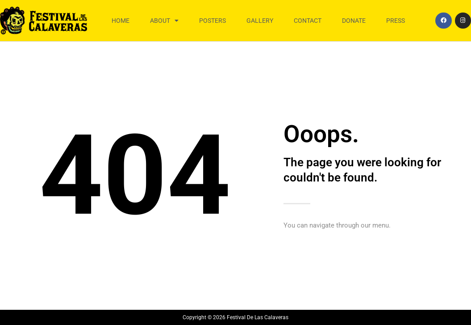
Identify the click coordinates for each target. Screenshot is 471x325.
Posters (212, 20)
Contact (307, 20)
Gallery (259, 20)
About (164, 20)
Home (120, 20)
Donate (354, 20)
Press (395, 20)
